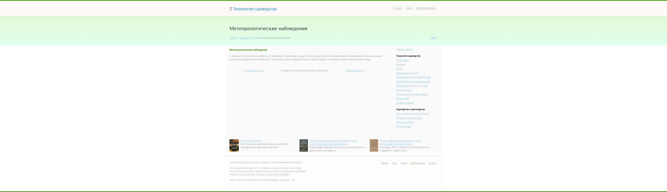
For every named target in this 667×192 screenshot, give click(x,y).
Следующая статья (354, 70)
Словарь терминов (405, 102)
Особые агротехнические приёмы (412, 94)
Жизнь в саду (402, 98)
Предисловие (402, 60)
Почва (254, 38)
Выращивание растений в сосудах (412, 85)
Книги (409, 8)
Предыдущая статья (254, 70)
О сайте (397, 8)
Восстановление (403, 90)
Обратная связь (426, 8)
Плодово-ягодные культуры (409, 118)
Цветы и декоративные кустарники (412, 113)
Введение (400, 64)
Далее (434, 38)
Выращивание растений (407, 73)
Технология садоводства (255, 8)
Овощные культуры (405, 122)
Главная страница (404, 49)
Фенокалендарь (403, 126)
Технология (244, 38)
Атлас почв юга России (251, 140)
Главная (233, 38)
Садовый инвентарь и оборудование (413, 81)
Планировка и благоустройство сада (413, 77)
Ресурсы (433, 163)
